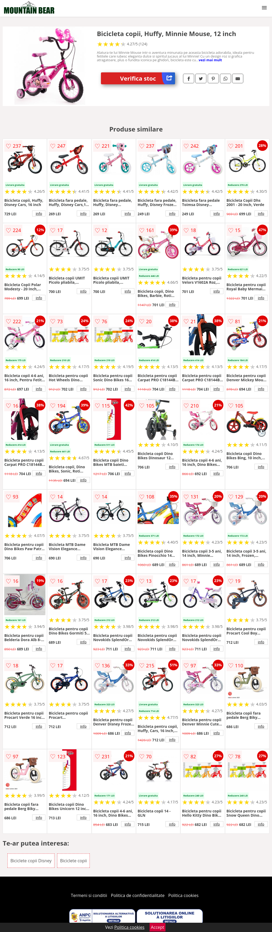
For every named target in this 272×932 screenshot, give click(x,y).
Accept (157, 927)
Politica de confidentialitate (138, 895)
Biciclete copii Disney (31, 861)
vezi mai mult (210, 60)
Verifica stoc (147, 78)
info (39, 213)
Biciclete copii (73, 861)
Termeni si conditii (89, 895)
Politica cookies (183, 895)
